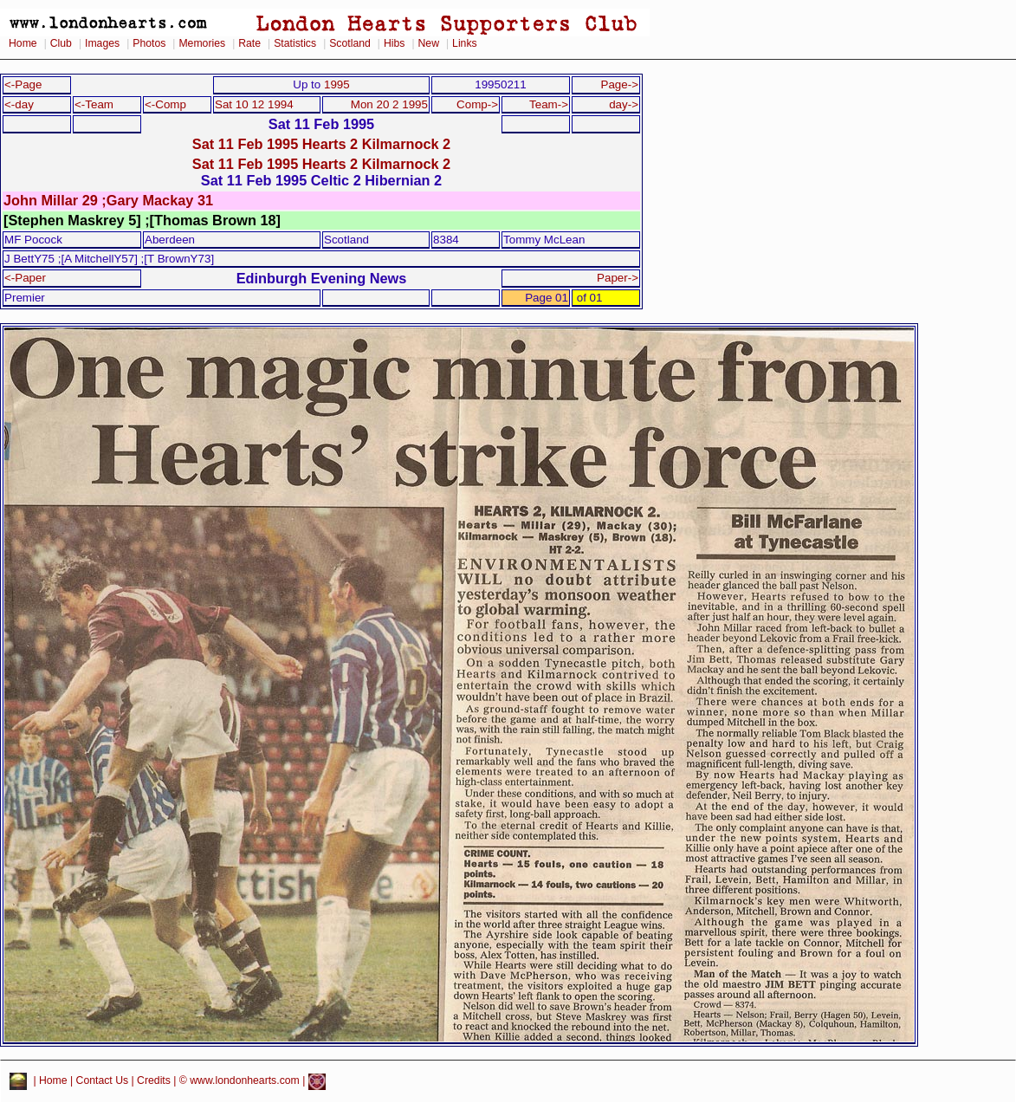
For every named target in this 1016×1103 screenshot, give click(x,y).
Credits (154, 1081)
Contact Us (102, 1081)
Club (61, 43)
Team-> (548, 104)
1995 (337, 84)
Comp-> (477, 104)
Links (464, 43)
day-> (623, 104)
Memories (201, 43)
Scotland (350, 43)
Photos (149, 43)
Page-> (619, 84)
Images (102, 43)
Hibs (394, 43)
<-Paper (25, 277)
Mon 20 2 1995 (389, 104)
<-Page (23, 84)
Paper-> (617, 277)
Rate (249, 43)
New (428, 43)
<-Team (93, 104)
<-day (19, 104)
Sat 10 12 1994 (254, 104)
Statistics (295, 43)
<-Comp (165, 104)
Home (23, 43)
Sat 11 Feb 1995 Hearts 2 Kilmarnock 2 (321, 144)
